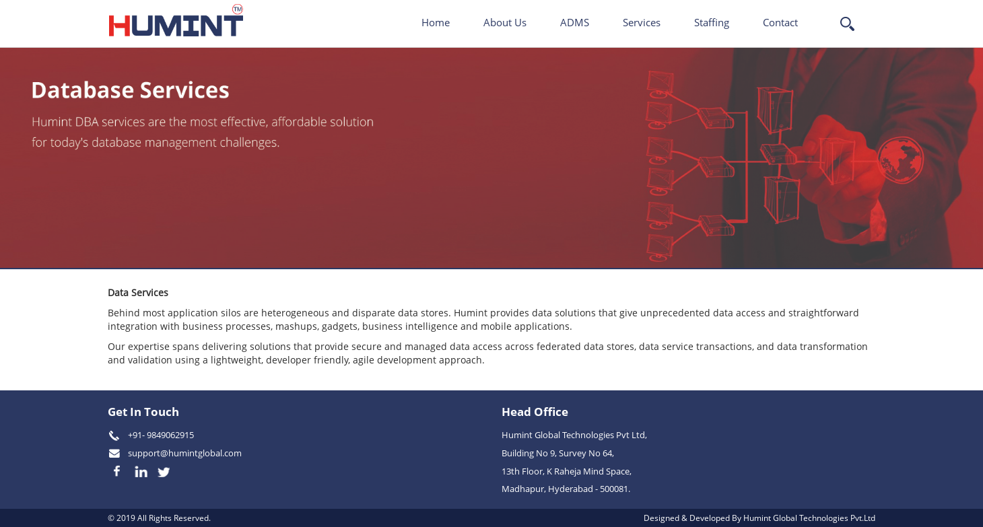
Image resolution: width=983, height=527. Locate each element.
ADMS (574, 22)
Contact (780, 22)
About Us (505, 22)
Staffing (711, 22)
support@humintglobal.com (185, 453)
